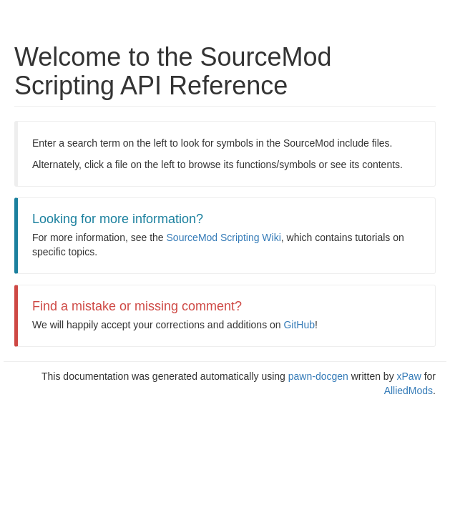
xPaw (409, 376)
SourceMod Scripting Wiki (224, 237)
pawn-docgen (318, 376)
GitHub (299, 324)
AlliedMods (408, 390)
